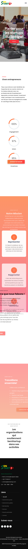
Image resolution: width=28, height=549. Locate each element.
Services (4, 509)
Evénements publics (7, 503)
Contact (4, 515)
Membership (5, 506)
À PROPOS (14, 41)
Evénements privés (7, 500)
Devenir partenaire (7, 512)
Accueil (5, 496)
